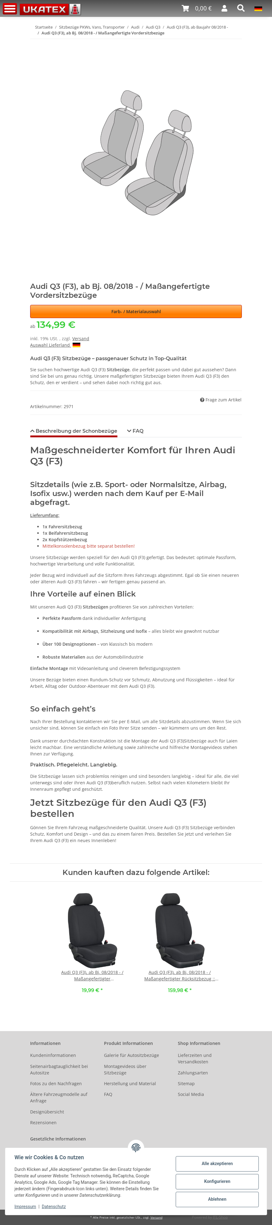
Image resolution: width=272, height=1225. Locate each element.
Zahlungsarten (193, 1073)
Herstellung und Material (130, 1083)
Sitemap (186, 1083)
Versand (80, 338)
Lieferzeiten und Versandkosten (195, 1058)
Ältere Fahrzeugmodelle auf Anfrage (58, 1097)
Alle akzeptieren (216, 1163)
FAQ (108, 1094)
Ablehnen (216, 1199)
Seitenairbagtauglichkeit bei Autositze (59, 1069)
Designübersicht (47, 1112)
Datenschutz (54, 1206)
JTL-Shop (220, 1217)
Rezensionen (43, 1122)
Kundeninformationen (53, 1055)
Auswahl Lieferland (55, 345)
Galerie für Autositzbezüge (131, 1055)
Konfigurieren (216, 1181)
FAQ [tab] (137, 431)
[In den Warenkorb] (35, 42)
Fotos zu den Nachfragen (56, 1083)
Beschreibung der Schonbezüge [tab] (75, 431)
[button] (224, 8)
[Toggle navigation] (10, 8)
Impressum (26, 1206)
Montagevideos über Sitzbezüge (125, 1069)
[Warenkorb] (197, 8)
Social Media (191, 1094)
